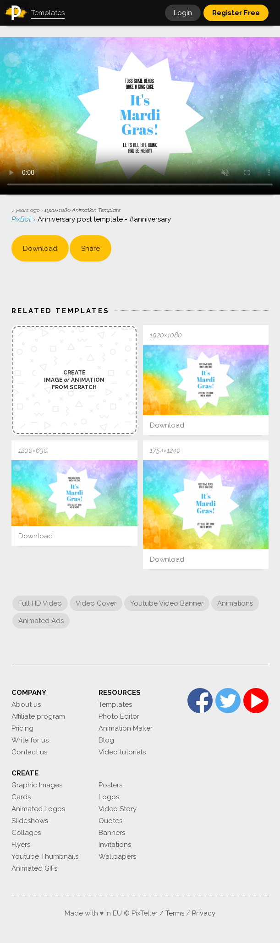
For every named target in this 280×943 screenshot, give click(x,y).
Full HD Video (40, 603)
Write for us (30, 740)
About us (26, 704)
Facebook (200, 700)
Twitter (228, 700)
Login (183, 13)
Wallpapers (117, 856)
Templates (115, 704)
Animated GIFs (34, 868)
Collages (26, 833)
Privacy (203, 913)
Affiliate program (38, 716)
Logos (109, 797)
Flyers (20, 844)
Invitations (115, 844)
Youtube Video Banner (166, 603)
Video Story (118, 809)
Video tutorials (122, 752)
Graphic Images (36, 785)
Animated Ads (41, 621)
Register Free (236, 13)
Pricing (22, 728)
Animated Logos (38, 809)
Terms (174, 913)
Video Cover (96, 603)
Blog (106, 740)
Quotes (110, 821)
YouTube (256, 700)
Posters (110, 785)
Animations (235, 603)
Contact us (29, 752)
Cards (21, 797)
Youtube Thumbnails (44, 856)
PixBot (22, 219)
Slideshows (29, 821)
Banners (112, 833)
